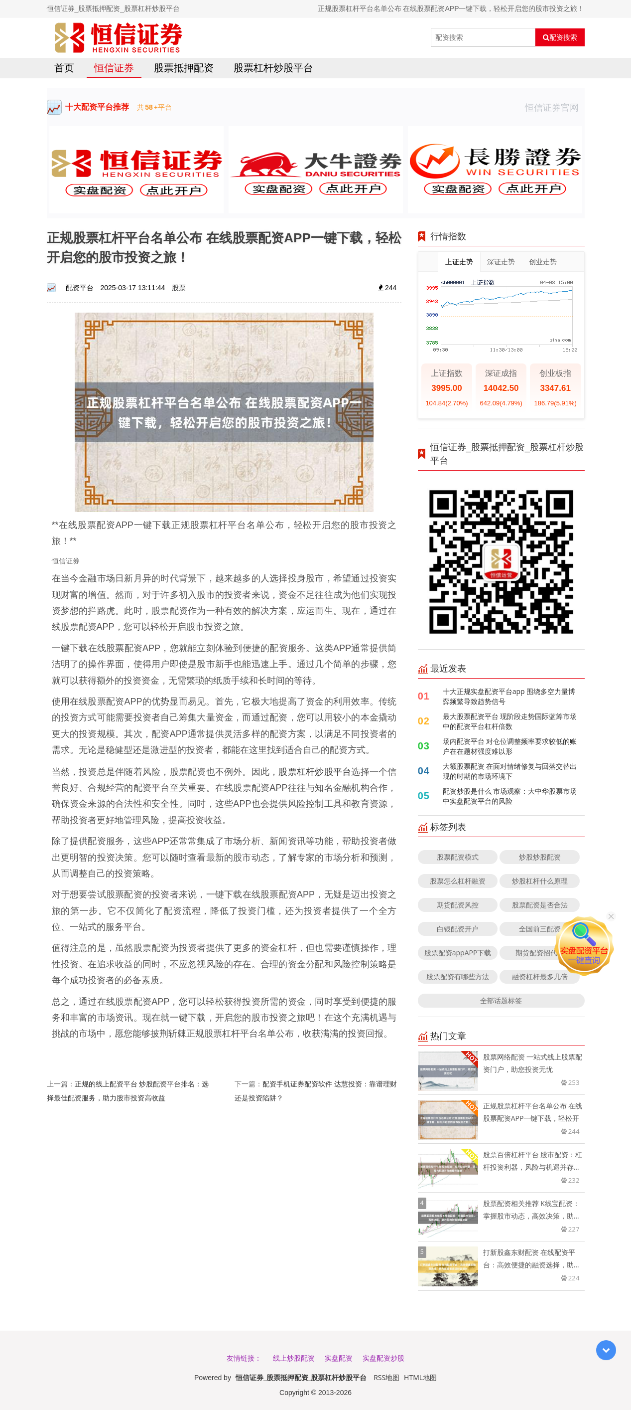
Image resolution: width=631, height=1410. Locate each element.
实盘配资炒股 (383, 1358)
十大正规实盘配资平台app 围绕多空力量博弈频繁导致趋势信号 (509, 696)
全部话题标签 (501, 1000)
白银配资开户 (458, 928)
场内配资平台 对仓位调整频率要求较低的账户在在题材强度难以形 (510, 746)
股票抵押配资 (184, 67)
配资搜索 (560, 37)
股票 (179, 287)
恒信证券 (114, 67)
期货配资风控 (458, 904)
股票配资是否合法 (540, 904)
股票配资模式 (458, 857)
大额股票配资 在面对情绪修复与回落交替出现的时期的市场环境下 (510, 771)
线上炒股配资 (294, 1358)
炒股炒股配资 (540, 857)
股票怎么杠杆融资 (458, 880)
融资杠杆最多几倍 (540, 976)
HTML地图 (420, 1377)
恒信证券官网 (555, 107)
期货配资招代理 (539, 952)
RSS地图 (386, 1377)
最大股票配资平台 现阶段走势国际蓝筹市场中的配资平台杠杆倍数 (510, 721)
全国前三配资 (540, 928)
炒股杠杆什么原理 (540, 880)
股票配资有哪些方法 (457, 976)
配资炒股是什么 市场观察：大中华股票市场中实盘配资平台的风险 (510, 796)
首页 (64, 67)
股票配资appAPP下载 (458, 952)
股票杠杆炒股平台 (273, 67)
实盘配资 (339, 1358)
